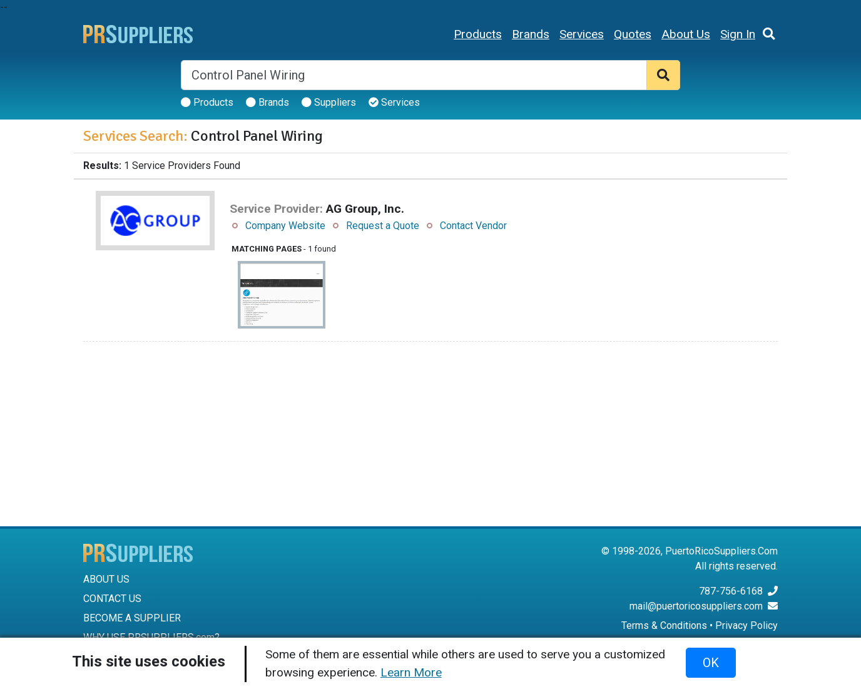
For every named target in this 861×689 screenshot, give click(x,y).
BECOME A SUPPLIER (132, 618)
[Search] (414, 75)
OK (710, 662)
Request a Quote (382, 226)
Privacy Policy (746, 625)
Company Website (285, 226)
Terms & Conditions (664, 625)
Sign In (737, 34)
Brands (530, 34)
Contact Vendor (473, 226)
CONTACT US (112, 599)
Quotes (632, 34)
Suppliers (329, 102)
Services (581, 34)
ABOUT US (106, 579)
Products (478, 34)
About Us (685, 34)
